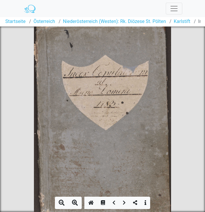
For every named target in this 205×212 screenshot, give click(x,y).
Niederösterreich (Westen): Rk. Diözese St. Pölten (114, 21)
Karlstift (182, 21)
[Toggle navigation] (174, 8)
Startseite (15, 21)
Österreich (44, 21)
